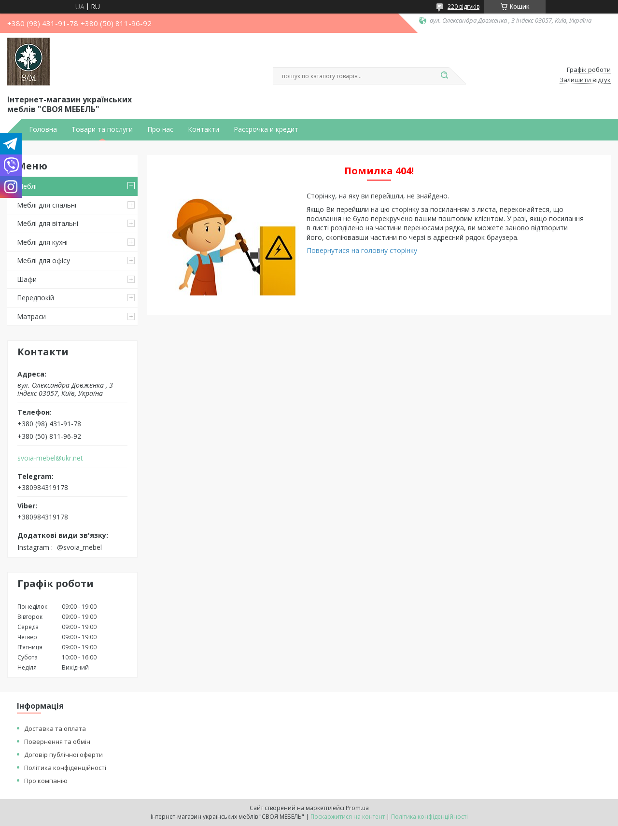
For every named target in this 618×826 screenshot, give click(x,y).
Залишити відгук (585, 80)
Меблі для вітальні (47, 223)
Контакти (203, 129)
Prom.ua (357, 808)
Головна (43, 129)
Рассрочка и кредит (266, 129)
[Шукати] (444, 75)
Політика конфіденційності (65, 767)
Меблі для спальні (46, 205)
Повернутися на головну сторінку (362, 250)
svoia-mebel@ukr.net (50, 458)
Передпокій (35, 297)
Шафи (27, 279)
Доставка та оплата (55, 728)
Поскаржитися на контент (347, 816)
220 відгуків (463, 6)
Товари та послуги (102, 129)
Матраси (31, 316)
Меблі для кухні (42, 242)
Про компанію (46, 780)
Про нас (160, 129)
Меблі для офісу (43, 260)
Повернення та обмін (57, 741)
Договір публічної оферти (63, 754)
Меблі (27, 186)
